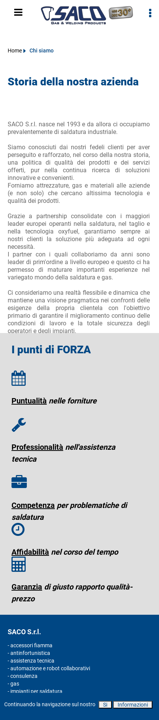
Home (15, 50)
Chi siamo (42, 50)
